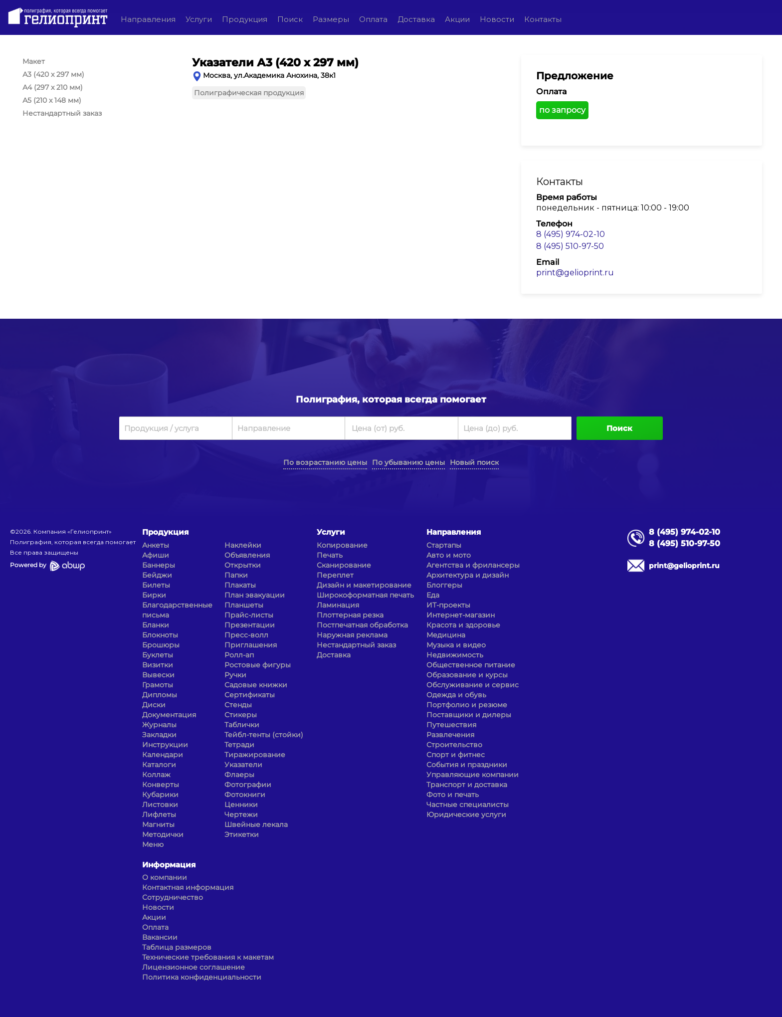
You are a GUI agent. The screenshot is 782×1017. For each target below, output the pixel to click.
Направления (148, 19)
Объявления (247, 555)
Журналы (159, 724)
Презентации (249, 624)
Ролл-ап (239, 654)
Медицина (445, 634)
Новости (497, 19)
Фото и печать (452, 794)
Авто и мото (448, 555)
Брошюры (161, 644)
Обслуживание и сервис (472, 684)
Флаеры (239, 774)
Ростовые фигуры (257, 664)
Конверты (160, 784)
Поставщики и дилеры (468, 714)
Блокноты (160, 634)
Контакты (543, 19)
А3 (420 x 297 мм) (53, 74)
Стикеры (240, 714)
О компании (164, 877)
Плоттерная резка (350, 614)
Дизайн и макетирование (364, 585)
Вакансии (160, 937)
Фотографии (247, 784)
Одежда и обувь (456, 694)
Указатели (243, 764)
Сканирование (344, 565)
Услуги (199, 19)
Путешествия (451, 724)
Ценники (241, 804)
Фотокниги (244, 794)
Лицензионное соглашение (193, 967)
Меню (153, 844)
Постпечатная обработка (362, 624)
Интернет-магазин (460, 614)
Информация (169, 864)
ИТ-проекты (448, 605)
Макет (33, 61)
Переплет (335, 575)
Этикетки (241, 834)
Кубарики (160, 794)
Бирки (154, 595)
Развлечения (450, 734)
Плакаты (240, 585)
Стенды (238, 704)
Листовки (160, 804)
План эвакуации (254, 595)
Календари (162, 754)
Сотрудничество (172, 897)
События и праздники (466, 764)
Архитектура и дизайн (467, 575)
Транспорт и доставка (466, 784)
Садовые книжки (255, 684)
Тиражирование (254, 754)
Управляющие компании (472, 774)
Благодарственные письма (177, 610)
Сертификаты (249, 694)
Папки (236, 575)
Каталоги (159, 764)
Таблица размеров (176, 947)
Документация (169, 714)
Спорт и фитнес (455, 754)
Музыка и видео (456, 644)
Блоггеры (444, 585)
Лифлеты (159, 814)
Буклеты (157, 654)
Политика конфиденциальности (201, 977)
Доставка (416, 19)
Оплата (373, 19)
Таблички (241, 724)
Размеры (331, 19)
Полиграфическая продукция (249, 92)
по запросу (562, 110)
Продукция (244, 19)
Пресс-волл (246, 634)
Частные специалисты (467, 804)
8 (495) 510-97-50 (570, 246)
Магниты (158, 824)
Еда (432, 595)
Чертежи (241, 814)
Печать (330, 555)
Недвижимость (454, 654)
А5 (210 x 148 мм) (51, 100)
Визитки (157, 664)
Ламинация (338, 605)
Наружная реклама (352, 634)
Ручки (235, 674)
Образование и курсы (467, 674)
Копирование (342, 545)
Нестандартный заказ (62, 113)
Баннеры (158, 565)
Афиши (155, 555)
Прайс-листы (248, 614)
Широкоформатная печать (365, 595)
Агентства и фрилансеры (473, 565)
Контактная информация (187, 887)
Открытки (242, 565)
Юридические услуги (466, 814)
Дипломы (159, 694)
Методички (163, 834)
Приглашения (250, 644)
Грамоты (157, 684)
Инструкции (165, 744)
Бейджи (157, 575)
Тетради (239, 744)
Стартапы (443, 545)
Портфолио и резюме (466, 704)
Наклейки (242, 545)
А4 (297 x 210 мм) (52, 87)
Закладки (159, 734)
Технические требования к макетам (208, 957)
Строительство (454, 744)
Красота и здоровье (463, 624)
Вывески (158, 674)
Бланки (155, 624)
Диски (154, 704)
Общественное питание (470, 664)
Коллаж (156, 774)
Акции (457, 19)
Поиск (290, 19)
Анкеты (155, 545)
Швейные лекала (256, 824)
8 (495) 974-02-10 (570, 234)
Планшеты (243, 605)
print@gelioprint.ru (575, 272)
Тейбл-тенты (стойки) (263, 734)
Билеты (156, 585)
